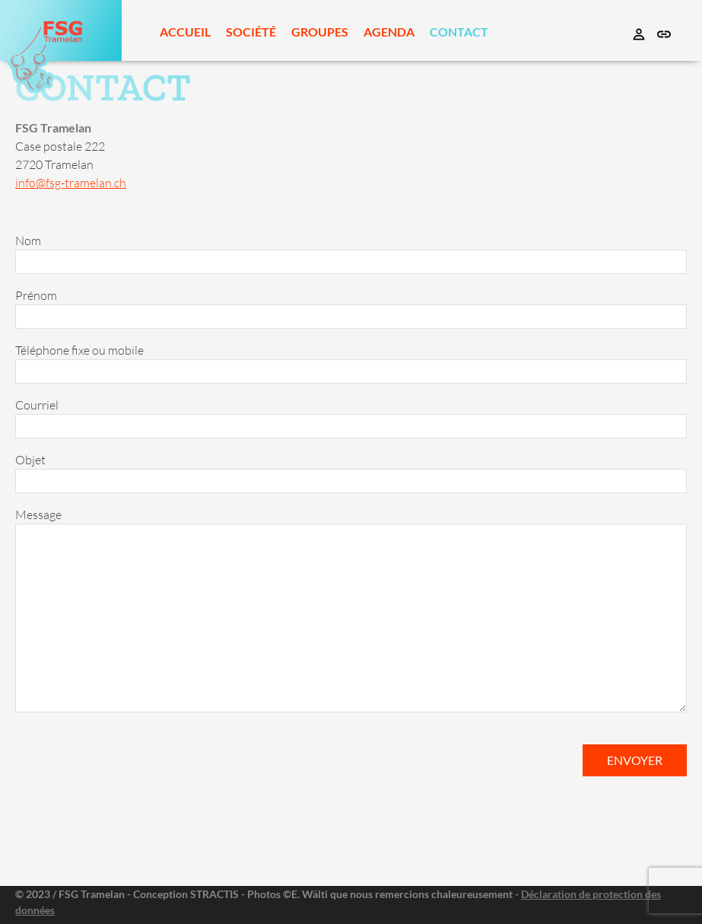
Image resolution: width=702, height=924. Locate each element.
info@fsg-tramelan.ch (70, 182)
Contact (459, 31)
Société (251, 31)
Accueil (185, 31)
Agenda (389, 31)
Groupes (319, 31)
